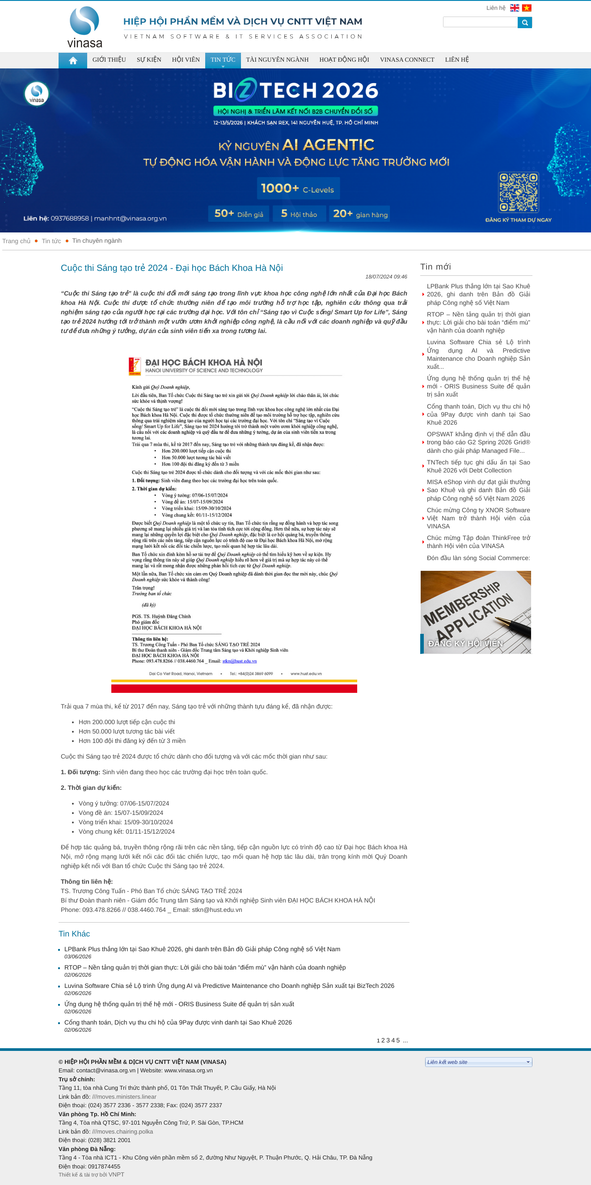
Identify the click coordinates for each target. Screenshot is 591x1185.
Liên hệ (496, 7)
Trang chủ (16, 241)
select (528, 1062)
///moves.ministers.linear (124, 1096)
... (405, 1040)
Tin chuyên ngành (97, 240)
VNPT (117, 1174)
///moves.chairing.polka (122, 1131)
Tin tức (51, 241)
